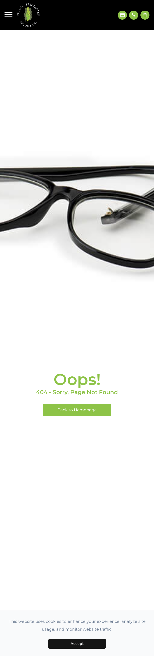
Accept (77, 644)
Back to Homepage (77, 410)
